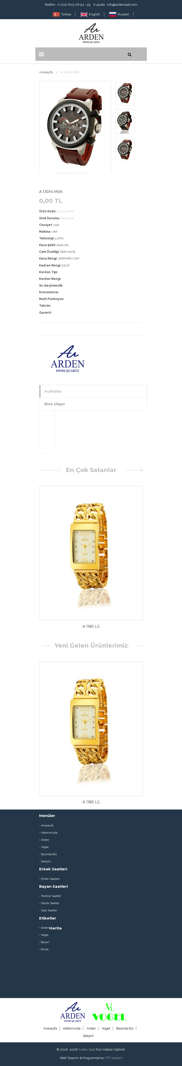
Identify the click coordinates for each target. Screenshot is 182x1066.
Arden (91, 1028)
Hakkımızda (71, 1028)
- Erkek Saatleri (49, 879)
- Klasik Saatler (49, 903)
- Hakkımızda (48, 832)
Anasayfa (46, 72)
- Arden (44, 840)
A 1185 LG (91, 626)
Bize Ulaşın (54, 404)
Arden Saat (86, 1049)
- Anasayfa (46, 825)
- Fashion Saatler (50, 896)
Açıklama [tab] (52, 391)
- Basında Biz (48, 854)
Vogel (106, 1028)
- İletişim (45, 861)
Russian (119, 14)
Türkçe (62, 14)
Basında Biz (124, 1028)
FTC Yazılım (114, 1058)
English (90, 14)
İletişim (88, 1036)
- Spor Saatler (48, 910)
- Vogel (44, 847)
